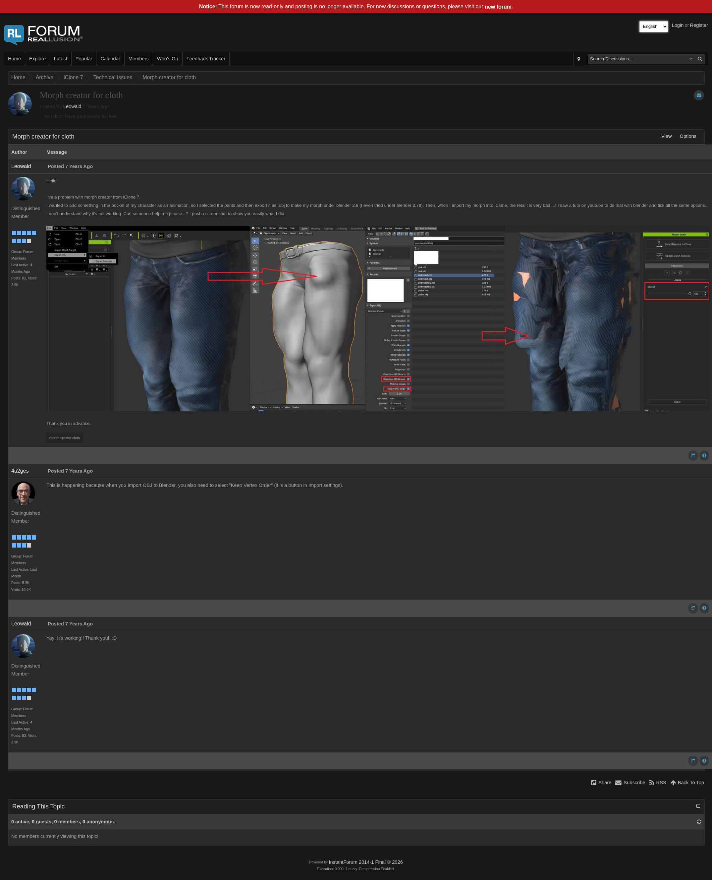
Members (139, 59)
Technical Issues (112, 77)
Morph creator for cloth (169, 77)
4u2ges (20, 471)
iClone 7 (73, 77)
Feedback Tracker (206, 59)
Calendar (110, 59)
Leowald (72, 106)
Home (14, 59)
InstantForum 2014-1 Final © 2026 (366, 862)
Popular (84, 59)
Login (678, 25)
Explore (37, 59)
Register (699, 25)
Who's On (167, 59)
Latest (60, 59)
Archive (44, 77)
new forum (498, 7)
